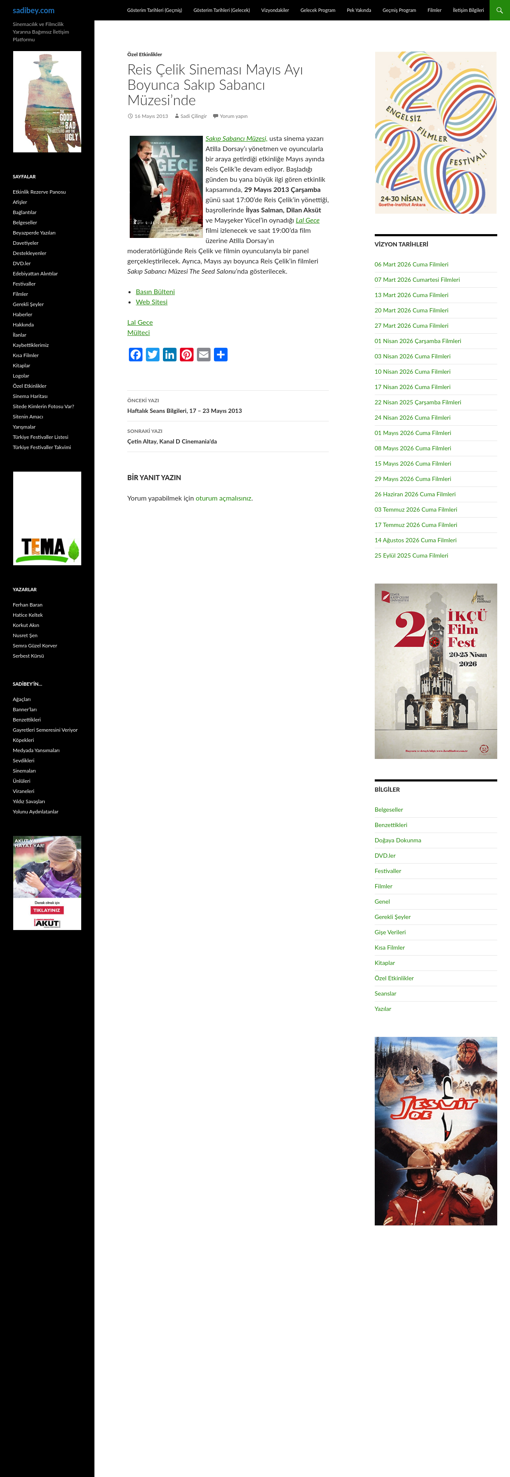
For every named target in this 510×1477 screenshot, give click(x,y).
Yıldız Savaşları (29, 801)
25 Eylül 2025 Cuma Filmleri (411, 555)
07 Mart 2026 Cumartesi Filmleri (417, 279)
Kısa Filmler (390, 947)
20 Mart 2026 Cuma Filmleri (412, 310)
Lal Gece (307, 220)
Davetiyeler (25, 243)
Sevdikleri (23, 760)
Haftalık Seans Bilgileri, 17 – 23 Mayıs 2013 (228, 404)
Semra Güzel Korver (35, 645)
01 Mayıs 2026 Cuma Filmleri (413, 432)
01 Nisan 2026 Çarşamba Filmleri (418, 340)
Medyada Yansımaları (36, 750)
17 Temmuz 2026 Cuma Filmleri (416, 524)
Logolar (21, 375)
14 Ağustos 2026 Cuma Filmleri (416, 540)
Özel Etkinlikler (144, 54)
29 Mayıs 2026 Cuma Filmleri (413, 478)
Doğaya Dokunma (398, 840)
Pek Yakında (359, 10)
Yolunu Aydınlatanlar (35, 811)
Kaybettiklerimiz (31, 345)
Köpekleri (23, 740)
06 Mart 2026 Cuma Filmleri (412, 264)
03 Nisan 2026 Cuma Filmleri (413, 356)
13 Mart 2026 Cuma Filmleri (412, 294)
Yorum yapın (234, 116)
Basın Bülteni (155, 291)
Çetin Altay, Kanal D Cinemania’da (228, 435)
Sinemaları (24, 770)
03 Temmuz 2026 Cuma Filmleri (416, 509)
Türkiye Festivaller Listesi (40, 437)
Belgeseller (389, 809)
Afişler (20, 202)
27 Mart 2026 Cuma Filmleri (412, 325)
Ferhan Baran (28, 604)
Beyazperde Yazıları (34, 232)
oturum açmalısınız (223, 498)
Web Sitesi (152, 302)
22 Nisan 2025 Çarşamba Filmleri (418, 402)
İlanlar (19, 335)
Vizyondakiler (275, 10)
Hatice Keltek (28, 615)
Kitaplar (385, 962)
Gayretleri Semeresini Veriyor (45, 730)
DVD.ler (385, 855)
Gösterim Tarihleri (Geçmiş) (154, 10)
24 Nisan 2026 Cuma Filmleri (413, 417)
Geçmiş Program (399, 10)
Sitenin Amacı (28, 416)
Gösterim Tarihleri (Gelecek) (222, 10)
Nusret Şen (25, 635)
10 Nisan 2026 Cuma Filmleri (413, 371)
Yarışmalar (24, 427)
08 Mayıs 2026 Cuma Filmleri (413, 448)
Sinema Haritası (30, 396)
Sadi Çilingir (193, 116)
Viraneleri (23, 791)
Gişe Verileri (390, 932)
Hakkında (23, 324)
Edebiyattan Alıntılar (35, 273)
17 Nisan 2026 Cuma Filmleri (413, 386)
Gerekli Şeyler (393, 916)
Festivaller (388, 870)
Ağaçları (22, 699)
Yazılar (383, 1008)
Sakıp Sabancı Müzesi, (236, 138)
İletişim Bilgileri (468, 10)
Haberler (22, 314)
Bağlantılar (25, 212)
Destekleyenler (29, 253)
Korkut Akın (26, 625)
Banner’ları (25, 709)
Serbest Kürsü (28, 656)
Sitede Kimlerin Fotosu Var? (43, 406)
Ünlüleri (21, 781)
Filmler (434, 10)
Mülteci (138, 332)
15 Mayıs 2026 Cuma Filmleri (413, 463)
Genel (382, 901)
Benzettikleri (391, 824)
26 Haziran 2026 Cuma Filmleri (415, 494)
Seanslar (385, 993)
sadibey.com (33, 10)
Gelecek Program (317, 10)
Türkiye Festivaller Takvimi (42, 447)
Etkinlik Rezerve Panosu (39, 192)
